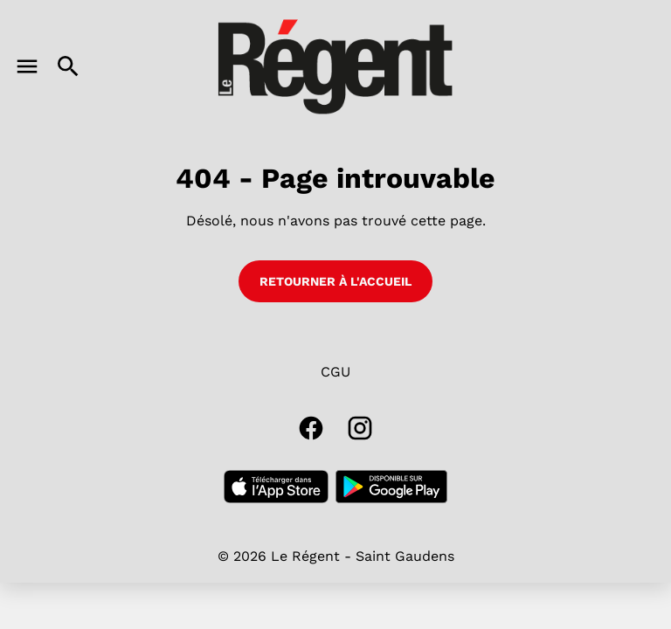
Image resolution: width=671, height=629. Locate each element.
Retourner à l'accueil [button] (335, 281)
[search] (68, 66)
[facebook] (311, 428)
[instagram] (360, 428)
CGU (335, 371)
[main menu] (27, 66)
